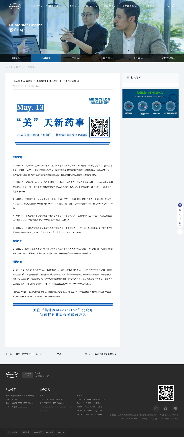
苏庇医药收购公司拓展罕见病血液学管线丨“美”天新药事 (104, 354)
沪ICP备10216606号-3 (169, 415)
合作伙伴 (138, 58)
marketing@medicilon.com (56, 399)
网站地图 (154, 419)
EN (173, 6)
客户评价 (107, 58)
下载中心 (76, 58)
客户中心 (20, 67)
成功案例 (15, 58)
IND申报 (49, 432)
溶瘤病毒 (25, 432)
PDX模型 (38, 432)
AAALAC (61, 432)
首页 (11, 67)
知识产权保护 (169, 58)
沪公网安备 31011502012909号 (134, 419)
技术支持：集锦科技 (169, 419)
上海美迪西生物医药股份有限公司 (132, 415)
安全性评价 (12, 432)
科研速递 (46, 58)
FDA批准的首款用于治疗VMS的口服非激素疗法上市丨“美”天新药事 (30, 354)
